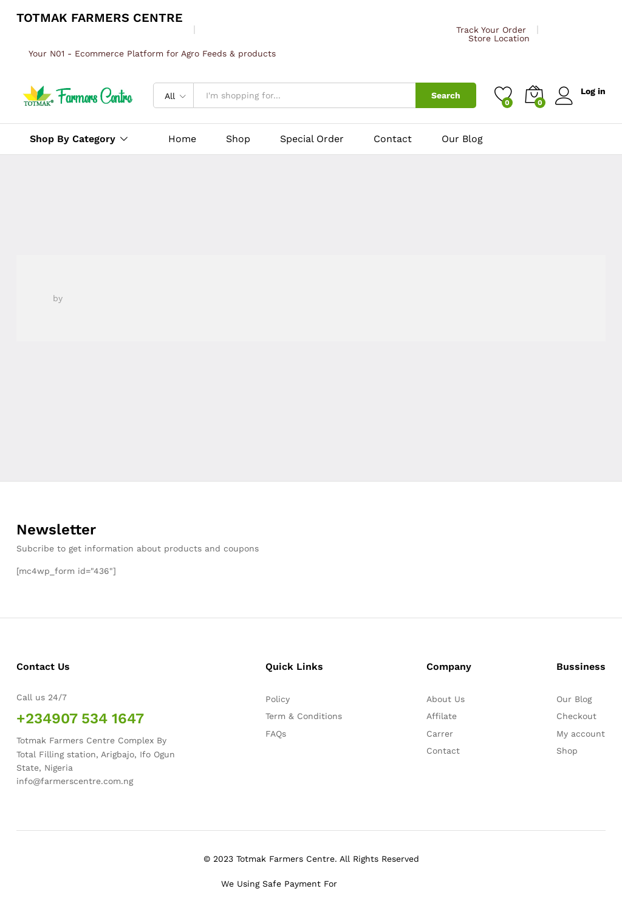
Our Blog (462, 139)
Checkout (576, 716)
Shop (238, 139)
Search (445, 95)
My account (580, 733)
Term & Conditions (303, 716)
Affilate (441, 716)
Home (182, 139)
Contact (393, 139)
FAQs (275, 733)
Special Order (312, 139)
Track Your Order (491, 30)
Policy (277, 699)
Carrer (439, 733)
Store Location (499, 38)
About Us (445, 699)
